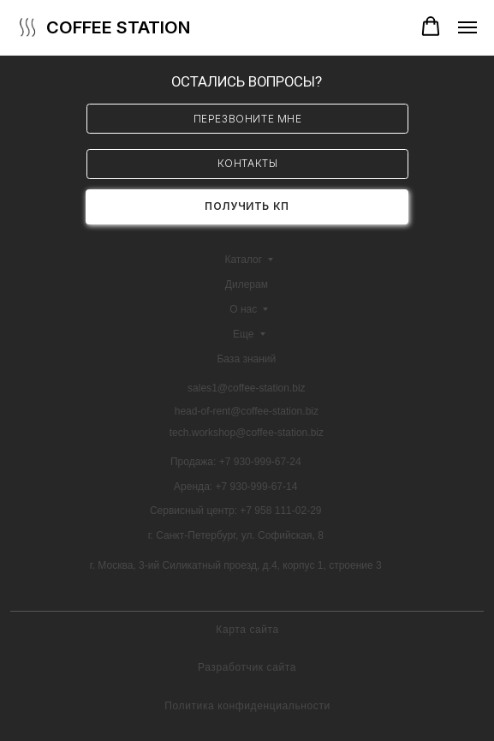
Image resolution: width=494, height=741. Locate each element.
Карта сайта (247, 630)
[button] (430, 26)
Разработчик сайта (247, 667)
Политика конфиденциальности (247, 706)
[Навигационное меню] (467, 27)
